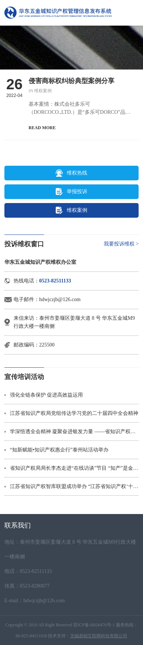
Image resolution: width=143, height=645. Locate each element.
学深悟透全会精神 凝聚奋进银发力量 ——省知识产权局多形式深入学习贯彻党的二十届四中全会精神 (74, 431)
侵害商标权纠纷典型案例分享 (71, 81)
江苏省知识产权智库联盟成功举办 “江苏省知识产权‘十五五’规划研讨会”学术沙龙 (74, 486)
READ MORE (42, 127)
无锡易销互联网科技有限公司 (98, 635)
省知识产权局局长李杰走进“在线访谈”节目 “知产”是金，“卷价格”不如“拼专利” (74, 468)
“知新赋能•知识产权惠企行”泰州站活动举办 (59, 450)
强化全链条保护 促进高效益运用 (46, 395)
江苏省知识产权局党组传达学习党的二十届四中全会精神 (74, 413)
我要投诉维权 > (121, 244)
